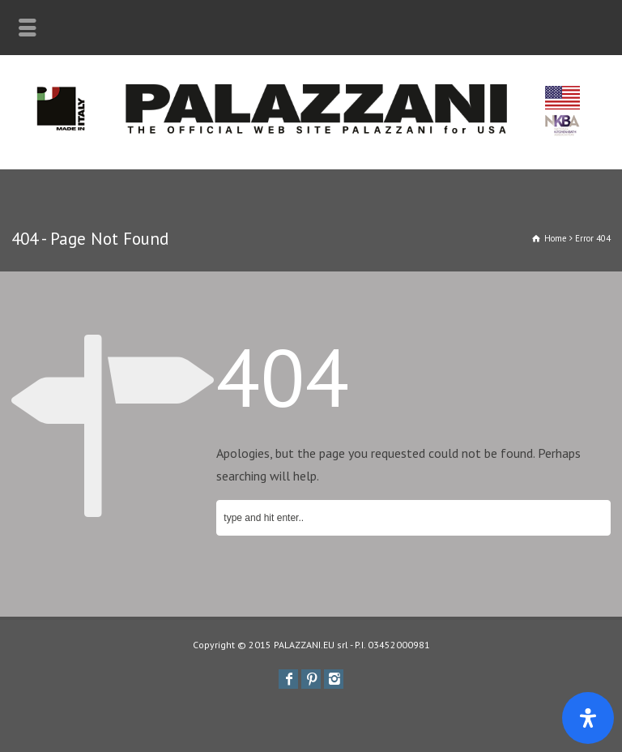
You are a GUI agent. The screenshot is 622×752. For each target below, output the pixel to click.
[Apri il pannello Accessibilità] (588, 718)
